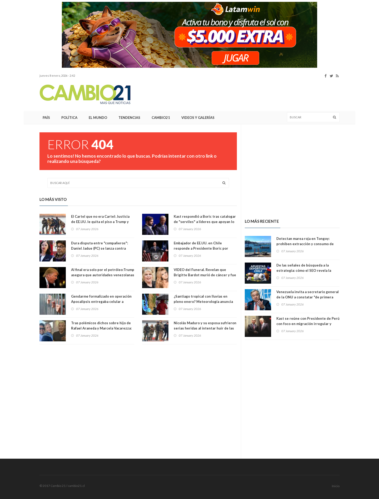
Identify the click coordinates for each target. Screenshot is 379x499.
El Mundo (98, 117)
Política (69, 117)
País (46, 117)
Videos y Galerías (198, 117)
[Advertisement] (244, 94)
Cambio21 (161, 117)
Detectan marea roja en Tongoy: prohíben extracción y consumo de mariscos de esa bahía (305, 243)
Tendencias (129, 117)
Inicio (336, 486)
